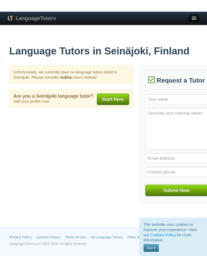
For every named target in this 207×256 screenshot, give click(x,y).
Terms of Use (75, 237)
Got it (151, 248)
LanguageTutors (36, 18)
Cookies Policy (48, 237)
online (66, 77)
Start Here (113, 99)
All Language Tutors (106, 237)
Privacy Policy (20, 237)
